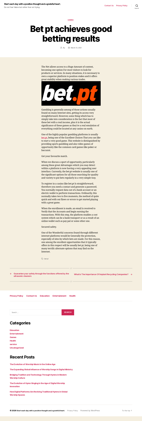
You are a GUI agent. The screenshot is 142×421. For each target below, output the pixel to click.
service (13, 345)
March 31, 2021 (76, 48)
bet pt (46, 259)
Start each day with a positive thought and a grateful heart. (36, 4)
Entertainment (67, 297)
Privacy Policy (121, 6)
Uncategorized (17, 349)
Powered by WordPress (95, 415)
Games (71, 20)
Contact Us (109, 6)
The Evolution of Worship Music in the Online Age (35, 365)
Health (82, 297)
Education (50, 297)
